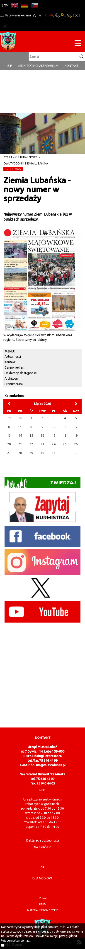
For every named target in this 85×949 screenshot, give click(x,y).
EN (14, 5)
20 (9, 444)
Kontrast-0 (57, 15)
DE (24, 5)
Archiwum (12, 378)
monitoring (27, 66)
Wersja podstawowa (51, 15)
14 (20, 435)
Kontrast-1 (63, 15)
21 (20, 444)
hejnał (42, 898)
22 (31, 444)
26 (76, 444)
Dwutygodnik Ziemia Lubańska (26, 163)
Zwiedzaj (40, 483)
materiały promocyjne (42, 910)
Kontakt (72, 66)
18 (65, 435)
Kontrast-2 (69, 15)
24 (54, 444)
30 (42, 453)
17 (54, 435)
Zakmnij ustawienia (5, 26)
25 (65, 444)
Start (8, 157)
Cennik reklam (14, 367)
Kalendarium (47, 66)
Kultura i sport (26, 157)
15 (31, 435)
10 (54, 427)
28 (20, 453)
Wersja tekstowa (76, 15)
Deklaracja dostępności (21, 373)
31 (54, 453)
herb (42, 904)
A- (46, 15)
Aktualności (13, 356)
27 (9, 453)
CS (34, 5)
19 (76, 435)
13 (9, 435)
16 (42, 435)
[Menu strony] (78, 44)
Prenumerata (14, 384)
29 (31, 453)
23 (42, 444)
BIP (9, 66)
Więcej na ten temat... (16, 940)
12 (76, 427)
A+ (34, 15)
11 (65, 427)
